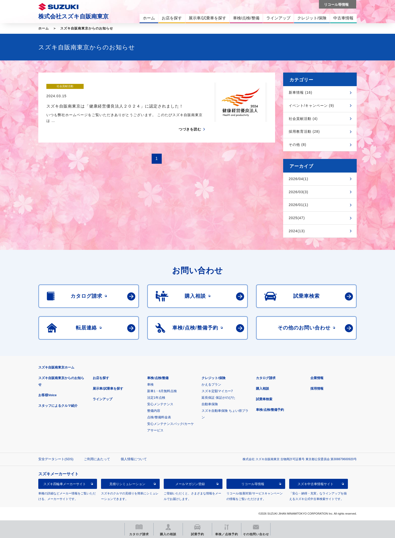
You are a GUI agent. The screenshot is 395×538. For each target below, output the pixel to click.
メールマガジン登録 (190, 484)
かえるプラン (211, 384)
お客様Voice (47, 395)
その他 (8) (297, 145)
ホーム (43, 28)
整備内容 (153, 411)
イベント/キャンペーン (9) (311, 106)
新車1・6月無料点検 (162, 391)
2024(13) (297, 231)
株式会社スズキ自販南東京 (73, 16)
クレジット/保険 (213, 378)
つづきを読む (190, 120)
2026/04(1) (298, 179)
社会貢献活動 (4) (303, 119)
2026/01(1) (298, 205)
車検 (150, 384)
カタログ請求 (266, 378)
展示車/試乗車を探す (108, 388)
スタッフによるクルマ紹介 (58, 406)
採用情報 (316, 388)
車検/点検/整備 (158, 378)
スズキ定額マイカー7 (217, 391)
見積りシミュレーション (127, 484)
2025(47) (297, 218)
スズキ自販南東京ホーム (56, 367)
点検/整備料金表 (159, 417)
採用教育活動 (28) (304, 131)
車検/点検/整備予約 (270, 410)
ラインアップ (102, 399)
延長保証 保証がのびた (218, 397)
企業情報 (316, 378)
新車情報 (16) (300, 92)
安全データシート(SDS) (55, 459)
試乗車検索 (264, 399)
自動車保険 (210, 404)
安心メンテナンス (160, 404)
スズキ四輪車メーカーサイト (64, 484)
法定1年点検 (156, 397)
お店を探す (101, 378)
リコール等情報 (252, 484)
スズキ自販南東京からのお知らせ (86, 28)
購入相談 (262, 388)
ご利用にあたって (97, 459)
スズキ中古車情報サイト (316, 484)
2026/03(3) (298, 192)
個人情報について (134, 459)
